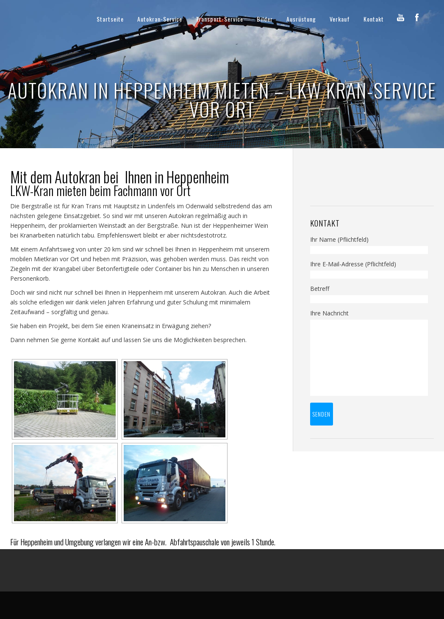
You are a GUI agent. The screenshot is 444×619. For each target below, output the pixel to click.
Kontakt (374, 18)
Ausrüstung (301, 18)
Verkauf (340, 18)
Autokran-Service (159, 18)
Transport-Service (219, 18)
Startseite (110, 18)
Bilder (265, 18)
